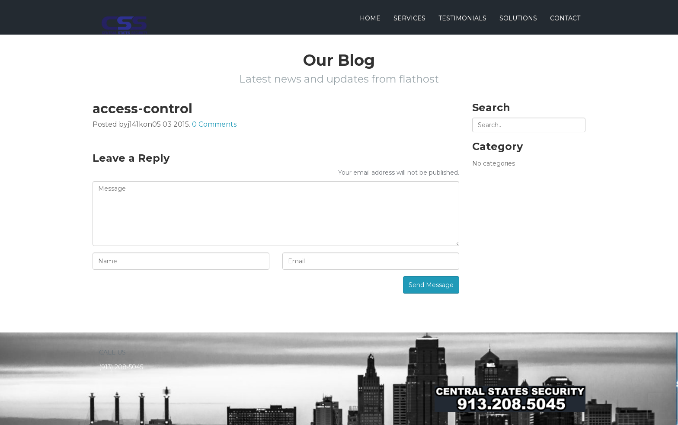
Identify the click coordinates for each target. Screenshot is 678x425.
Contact (565, 18)
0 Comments (214, 124)
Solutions (518, 18)
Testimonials (462, 18)
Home (370, 18)
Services (409, 18)
